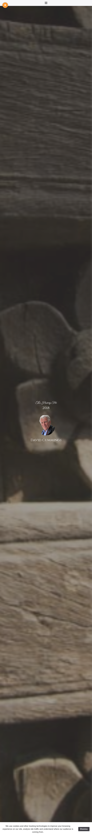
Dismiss (84, 829)
